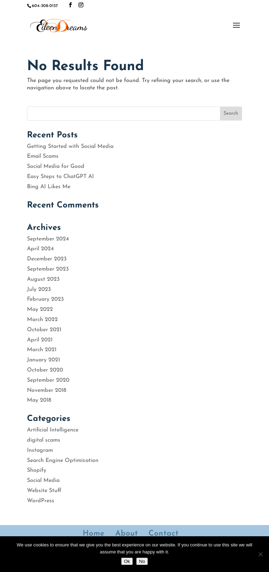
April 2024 (40, 249)
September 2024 (48, 239)
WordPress (40, 501)
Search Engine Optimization (62, 460)
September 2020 (48, 380)
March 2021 (41, 350)
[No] (260, 554)
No (142, 561)
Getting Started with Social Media (70, 146)
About (126, 534)
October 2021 (44, 330)
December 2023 (47, 259)
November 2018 (46, 390)
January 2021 (43, 360)
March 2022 (42, 319)
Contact (164, 534)
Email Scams (42, 156)
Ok (127, 561)
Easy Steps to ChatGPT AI (60, 176)
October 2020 (45, 370)
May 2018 (39, 400)
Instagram (40, 450)
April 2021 (40, 340)
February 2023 (45, 299)
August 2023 (43, 279)
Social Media (43, 480)
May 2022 (40, 309)
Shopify (36, 470)
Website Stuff (44, 490)
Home (94, 534)
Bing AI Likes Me (48, 187)
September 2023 (48, 269)
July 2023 (39, 289)
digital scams (43, 440)
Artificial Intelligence (52, 430)
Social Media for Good (55, 166)
